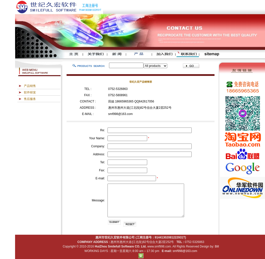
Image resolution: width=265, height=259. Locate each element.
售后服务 (30, 99)
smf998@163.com (120, 114)
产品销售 (30, 86)
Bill (217, 246)
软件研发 (30, 92)
